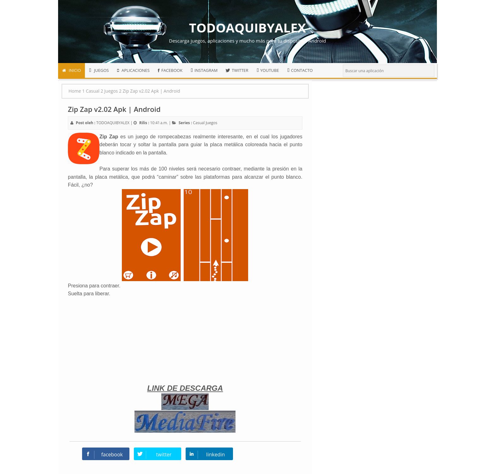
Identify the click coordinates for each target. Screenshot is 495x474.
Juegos (211, 122)
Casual (199, 122)
